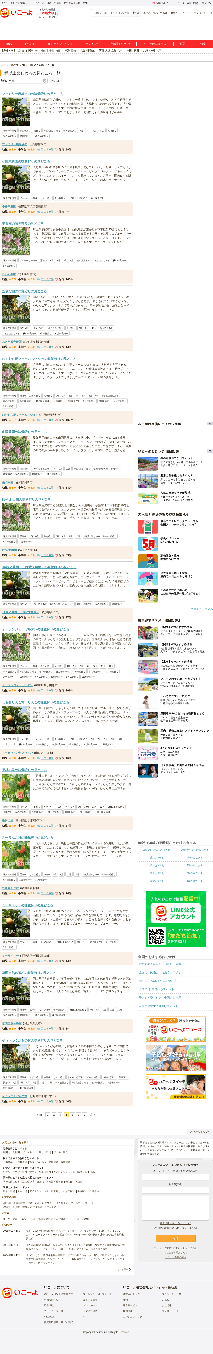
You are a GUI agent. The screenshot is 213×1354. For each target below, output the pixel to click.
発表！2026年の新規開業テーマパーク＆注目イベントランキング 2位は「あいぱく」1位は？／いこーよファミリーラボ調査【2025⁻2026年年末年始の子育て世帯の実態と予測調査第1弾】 (75, 1234)
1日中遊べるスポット (201, 13)
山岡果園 (7, 482)
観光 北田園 (9, 550)
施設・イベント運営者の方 (58, 1294)
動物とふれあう (179, 13)
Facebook (49, 1316)
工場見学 (8, 1162)
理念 (125, 1299)
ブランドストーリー (173, 1294)
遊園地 (6, 1152)
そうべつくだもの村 (14, 1096)
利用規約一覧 (51, 1299)
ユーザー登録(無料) (187, 3)
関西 (101, 50)
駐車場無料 (45, 1171)
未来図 (165, 1299)
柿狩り (47, 874)
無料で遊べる (29, 1171)
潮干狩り (56, 1191)
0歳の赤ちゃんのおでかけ (157, 849)
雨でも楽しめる (11, 1181)
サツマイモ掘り (41, 469)
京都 (113, 50)
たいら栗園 (9, 274)
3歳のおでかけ (194, 857)
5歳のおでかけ (194, 865)
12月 (111, 666)
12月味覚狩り (111, 671)
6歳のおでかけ (157, 873)
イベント (29, 43)
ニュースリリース (53, 1311)
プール (57, 1152)
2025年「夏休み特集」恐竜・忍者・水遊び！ (27, 1203)
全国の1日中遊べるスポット (156, 989)
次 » (92, 1114)
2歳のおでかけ (157, 857)
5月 (84, 395)
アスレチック (60, 1171)
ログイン (206, 3)
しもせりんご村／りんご (17, 752)
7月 (81, 130)
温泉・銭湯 (9, 1191)
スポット (9, 43)
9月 (94, 130)
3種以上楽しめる (52, 130)
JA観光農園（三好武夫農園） (20, 612)
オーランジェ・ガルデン (17, 685)
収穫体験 (53, 1162)
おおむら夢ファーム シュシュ (21, 414)
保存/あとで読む (162, 3)
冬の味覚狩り (26, 401)
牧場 (48, 1152)
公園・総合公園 (78, 1171)
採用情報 (128, 1311)
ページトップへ (200, 1131)
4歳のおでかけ (157, 865)
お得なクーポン (11, 1171)
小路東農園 (9, 206)
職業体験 (65, 1162)
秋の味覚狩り (9, 136)
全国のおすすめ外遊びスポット (158, 1006)
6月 (52, 260)
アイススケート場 (39, 1191)
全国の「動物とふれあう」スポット (161, 972)
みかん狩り (45, 666)
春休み (147, 13)
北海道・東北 (8, 50)
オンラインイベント (60, 43)
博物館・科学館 (54, 1181)
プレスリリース (170, 1311)
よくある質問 (90, 1299)
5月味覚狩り (9, 406)
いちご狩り (69, 1191)
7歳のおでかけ (194, 873)
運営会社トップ (131, 1294)
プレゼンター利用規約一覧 (97, 1294)
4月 (77, 395)
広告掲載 (49, 1305)
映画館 (40, 1181)
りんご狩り (45, 198)
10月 (102, 130)
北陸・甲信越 (87, 50)
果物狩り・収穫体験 (88, 1191)
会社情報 (167, 1305)
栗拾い (43, 260)
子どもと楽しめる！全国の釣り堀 (160, 997)
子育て (183, 43)
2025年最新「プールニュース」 (73, 1203)
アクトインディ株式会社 (164, 1287)
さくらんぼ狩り (55, 328)
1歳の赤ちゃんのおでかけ (194, 849)
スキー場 (22, 1191)
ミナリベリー (10, 955)
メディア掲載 (90, 1311)
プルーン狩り (92, 1077)
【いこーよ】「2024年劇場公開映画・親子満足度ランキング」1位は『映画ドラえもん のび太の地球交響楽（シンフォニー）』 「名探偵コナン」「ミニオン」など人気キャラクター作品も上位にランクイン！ (75, 1259)
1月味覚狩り (58, 401)
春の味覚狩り (9, 401)
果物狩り (112, 130)
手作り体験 (21, 1162)
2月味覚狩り (74, 401)
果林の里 (7, 820)
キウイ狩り (49, 807)
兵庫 (120, 50)
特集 (203, 43)
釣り (41, 1152)
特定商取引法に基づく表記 (58, 1322)
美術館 (69, 1181)
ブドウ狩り (34, 536)
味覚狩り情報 (9, 130)
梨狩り (23, 395)
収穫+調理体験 (100, 469)
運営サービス (130, 1305)
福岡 (159, 50)
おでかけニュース (155, 43)
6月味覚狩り (26, 677)
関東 (30, 50)
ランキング (93, 43)
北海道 (20, 50)
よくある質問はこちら (176, 1252)
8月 (88, 130)
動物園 (16, 1152)
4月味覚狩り (120, 401)
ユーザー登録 (10, 1219)
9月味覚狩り (26, 136)
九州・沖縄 (149, 50)
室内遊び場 (28, 1181)
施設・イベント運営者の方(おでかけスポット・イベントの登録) (56, 1219)
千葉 (51, 50)
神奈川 (44, 50)
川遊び (93, 1171)
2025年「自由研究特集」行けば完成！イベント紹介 (31, 1207)
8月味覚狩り (41, 677)
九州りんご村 (10, 888)
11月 (103, 666)
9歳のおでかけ (194, 881)
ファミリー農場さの (14, 144)
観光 (65, 1152)
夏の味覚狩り (97, 198)
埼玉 (58, 50)
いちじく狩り (109, 1077)
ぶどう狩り (25, 130)
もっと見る (122, 1269)
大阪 (107, 50)
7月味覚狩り (9, 947)
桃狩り (37, 130)
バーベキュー (29, 1152)
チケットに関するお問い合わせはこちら (175, 1248)
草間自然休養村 (12, 1023)
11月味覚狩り (88, 677)
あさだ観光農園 (12, 341)
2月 (64, 395)
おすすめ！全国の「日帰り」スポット (163, 964)
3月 (70, 395)
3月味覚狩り (105, 401)
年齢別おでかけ (120, 43)
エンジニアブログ (132, 1316)
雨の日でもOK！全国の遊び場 (158, 980)
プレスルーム (90, 1305)
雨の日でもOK (160, 13)
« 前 (39, 1114)
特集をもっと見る (202, 609)
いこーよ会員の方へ (175, 1257)
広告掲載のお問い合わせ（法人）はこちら (175, 1228)
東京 (37, 50)
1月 (57, 395)
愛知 (73, 50)
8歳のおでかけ (157, 881)
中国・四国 (133, 50)
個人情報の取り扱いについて (175, 1223)
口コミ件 (45, 149)
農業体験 (7, 474)
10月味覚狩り (41, 136)
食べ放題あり (70, 130)
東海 (67, 50)
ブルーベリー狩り (28, 198)
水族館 (78, 1181)
